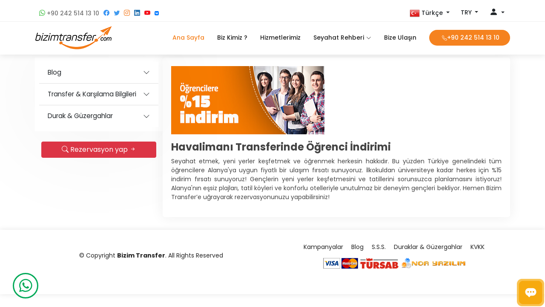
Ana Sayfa (188, 37)
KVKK (477, 247)
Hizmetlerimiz (280, 37)
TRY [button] (467, 12)
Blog (54, 72)
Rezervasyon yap (99, 149)
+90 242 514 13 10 (69, 13)
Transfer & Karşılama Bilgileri (92, 94)
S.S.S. (379, 247)
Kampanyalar (323, 247)
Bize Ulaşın (400, 37)
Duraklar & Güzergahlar (428, 247)
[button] (429, 13)
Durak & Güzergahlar (80, 115)
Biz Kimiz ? (232, 37)
